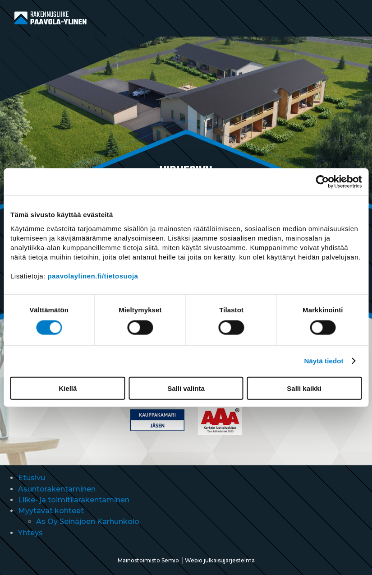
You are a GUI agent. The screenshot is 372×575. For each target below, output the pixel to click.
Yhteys (30, 533)
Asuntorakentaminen (57, 489)
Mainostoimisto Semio (148, 560)
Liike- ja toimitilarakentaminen (73, 500)
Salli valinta (186, 388)
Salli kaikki (304, 388)
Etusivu (31, 477)
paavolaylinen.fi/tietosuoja (92, 275)
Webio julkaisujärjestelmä (220, 560)
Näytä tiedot (324, 361)
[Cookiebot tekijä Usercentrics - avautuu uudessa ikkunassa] (322, 182)
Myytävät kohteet (51, 510)
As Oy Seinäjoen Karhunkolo (87, 521)
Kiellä (68, 388)
